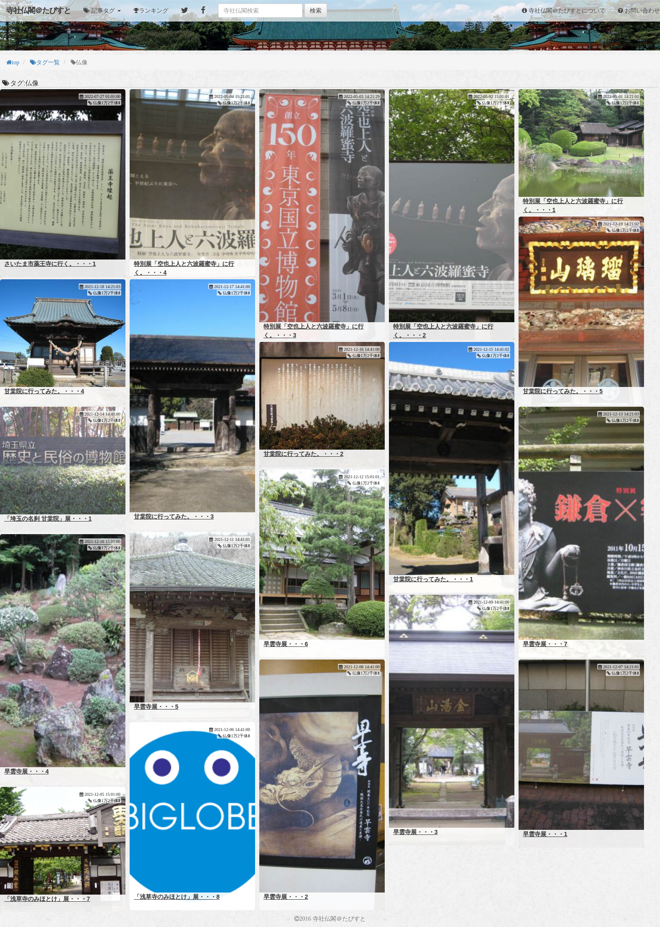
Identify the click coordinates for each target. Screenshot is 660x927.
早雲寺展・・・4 (26, 771)
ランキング (153, 10)
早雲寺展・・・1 (545, 834)
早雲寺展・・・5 (156, 706)
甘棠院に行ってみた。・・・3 (174, 516)
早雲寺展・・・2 (285, 896)
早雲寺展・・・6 (285, 644)
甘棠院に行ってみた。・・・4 (44, 391)
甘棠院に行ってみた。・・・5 (563, 391)
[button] (102, 10)
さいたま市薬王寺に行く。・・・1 (50, 263)
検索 (316, 10)
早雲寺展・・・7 (545, 644)
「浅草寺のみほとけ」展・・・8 (177, 896)
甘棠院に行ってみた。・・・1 (433, 579)
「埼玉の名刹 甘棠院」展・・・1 (48, 518)
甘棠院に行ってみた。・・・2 (303, 453)
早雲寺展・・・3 (415, 832)
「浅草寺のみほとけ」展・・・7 (47, 898)
